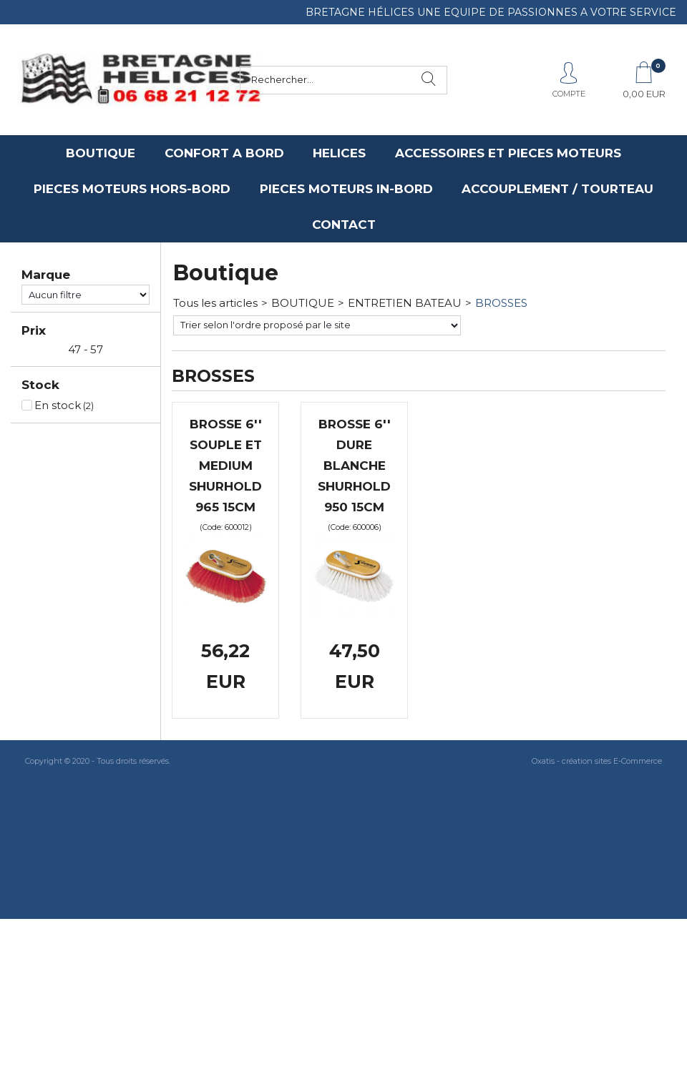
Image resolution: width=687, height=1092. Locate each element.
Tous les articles (215, 303)
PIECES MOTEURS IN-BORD (346, 189)
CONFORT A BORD (224, 153)
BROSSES (501, 303)
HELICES (339, 153)
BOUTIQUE (100, 153)
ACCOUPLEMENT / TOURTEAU (557, 189)
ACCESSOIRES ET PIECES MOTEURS (508, 153)
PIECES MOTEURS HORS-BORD (132, 189)
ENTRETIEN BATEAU (405, 303)
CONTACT (344, 224)
